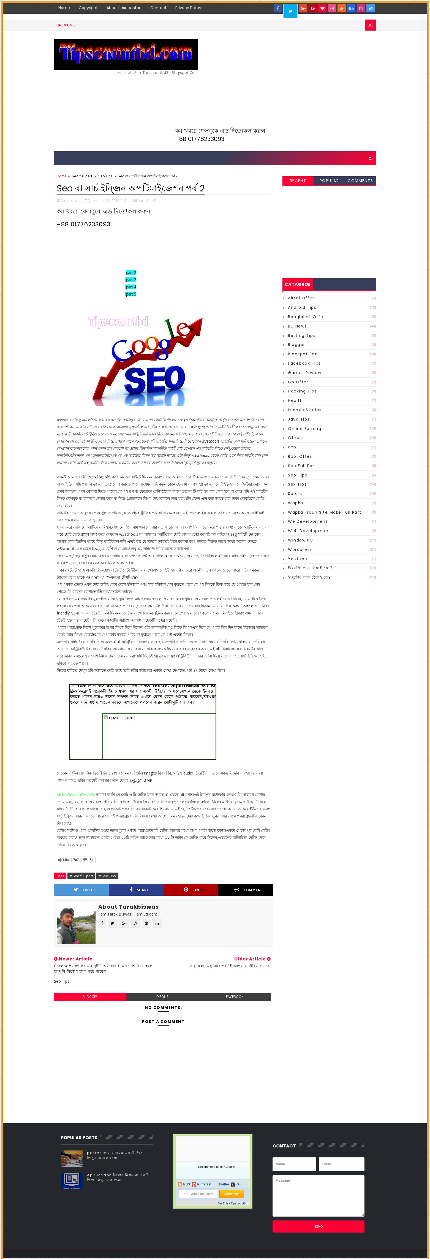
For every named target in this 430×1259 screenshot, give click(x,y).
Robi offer (300, 456)
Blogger (296, 344)
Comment (248, 889)
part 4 (131, 287)
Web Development (309, 531)
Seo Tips (105, 176)
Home (64, 7)
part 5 (131, 294)
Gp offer (298, 382)
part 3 (131, 279)
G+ (238, 1184)
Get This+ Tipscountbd (232, 1203)
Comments (360, 180)
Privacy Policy (188, 7)
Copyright (88, 7)
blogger (90, 996)
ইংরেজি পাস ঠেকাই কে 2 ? (312, 568)
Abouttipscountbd (124, 7)
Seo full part (82, 176)
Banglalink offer (306, 317)
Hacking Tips (302, 391)
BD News (297, 326)
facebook (234, 996)
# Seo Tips (107, 875)
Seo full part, (134, 200)
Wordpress (300, 549)
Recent (298, 180)
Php (292, 447)
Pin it (194, 889)
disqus (162, 996)
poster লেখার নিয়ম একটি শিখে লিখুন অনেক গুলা (115, 1155)
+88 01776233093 (199, 139)
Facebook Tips (304, 363)
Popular (329, 180)
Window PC (300, 540)
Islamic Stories (305, 410)
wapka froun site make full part (324, 512)
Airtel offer (301, 298)
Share (139, 889)
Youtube (297, 559)
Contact (158, 7)
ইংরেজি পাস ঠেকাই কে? (309, 577)
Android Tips (302, 307)
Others (296, 437)
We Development (308, 521)
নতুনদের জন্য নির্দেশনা (150, 605)
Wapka (295, 503)
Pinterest (204, 1184)
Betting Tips (301, 335)
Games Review (304, 372)
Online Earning (304, 428)
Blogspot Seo (303, 354)
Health (295, 400)
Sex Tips (297, 484)
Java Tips (299, 419)
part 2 (131, 272)
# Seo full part (81, 875)
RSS (186, 1184)
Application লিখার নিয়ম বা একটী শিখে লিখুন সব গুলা (118, 1178)
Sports (295, 493)
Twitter (224, 1184)
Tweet (85, 889)
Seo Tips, (153, 200)
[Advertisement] (275, 101)
